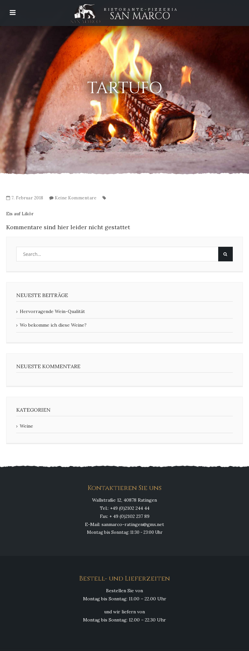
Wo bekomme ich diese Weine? (53, 325)
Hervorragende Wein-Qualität (52, 311)
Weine (26, 426)
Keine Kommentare (75, 198)
